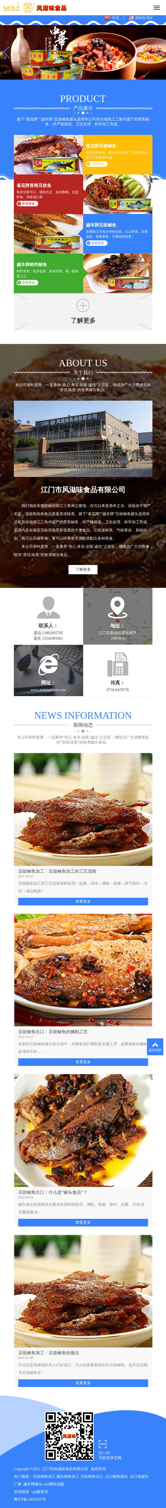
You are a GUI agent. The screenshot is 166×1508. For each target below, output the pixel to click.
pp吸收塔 (40, 1492)
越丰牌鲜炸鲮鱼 (32, 264)
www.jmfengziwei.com (48, 690)
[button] (75, 72)
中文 (112, 18)
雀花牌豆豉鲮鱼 (101, 146)
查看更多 (97, 164)
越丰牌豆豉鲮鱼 (101, 225)
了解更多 (83, 569)
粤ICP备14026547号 (30, 1499)
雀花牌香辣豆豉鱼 (34, 185)
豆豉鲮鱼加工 (44, 1476)
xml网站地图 (53, 1484)
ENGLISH (140, 18)
